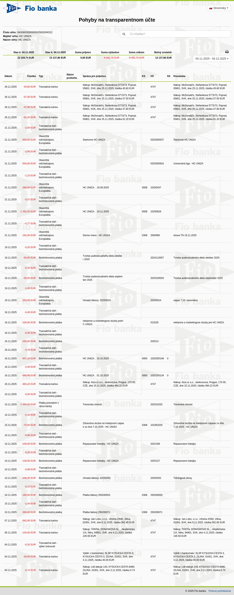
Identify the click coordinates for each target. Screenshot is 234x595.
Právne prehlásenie (220, 590)
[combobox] (219, 8)
